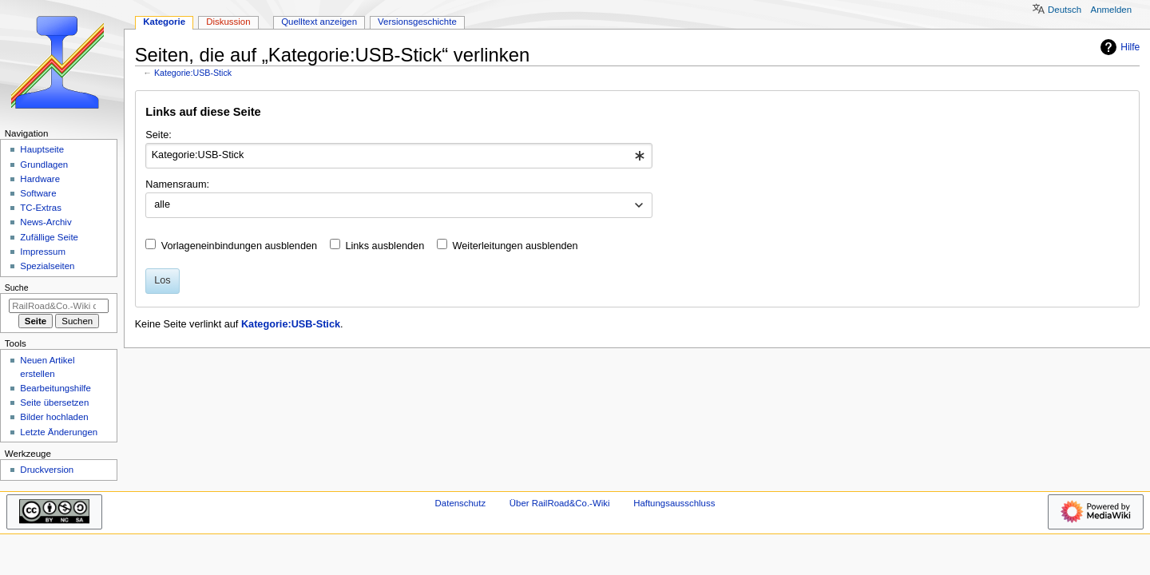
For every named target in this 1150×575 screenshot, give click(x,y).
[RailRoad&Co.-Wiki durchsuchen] (59, 306)
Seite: (158, 135)
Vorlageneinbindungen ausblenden (239, 246)
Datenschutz (460, 503)
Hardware (40, 179)
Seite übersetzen (54, 402)
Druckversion (46, 469)
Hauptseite (42, 149)
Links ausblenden (384, 246)
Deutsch (1064, 9)
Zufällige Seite (49, 237)
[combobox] (398, 156)
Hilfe (1118, 47)
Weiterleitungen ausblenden (515, 246)
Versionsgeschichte (417, 21)
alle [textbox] (162, 204)
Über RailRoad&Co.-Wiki (560, 503)
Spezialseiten (47, 266)
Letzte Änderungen (58, 432)
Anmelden (1111, 9)
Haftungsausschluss (674, 503)
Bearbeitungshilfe (55, 388)
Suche (17, 287)
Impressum (42, 251)
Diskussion (228, 21)
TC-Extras (40, 207)
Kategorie (164, 21)
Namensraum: (177, 184)
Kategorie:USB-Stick (193, 72)
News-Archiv (45, 222)
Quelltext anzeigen (319, 21)
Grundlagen (44, 164)
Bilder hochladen (54, 417)
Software (38, 193)
